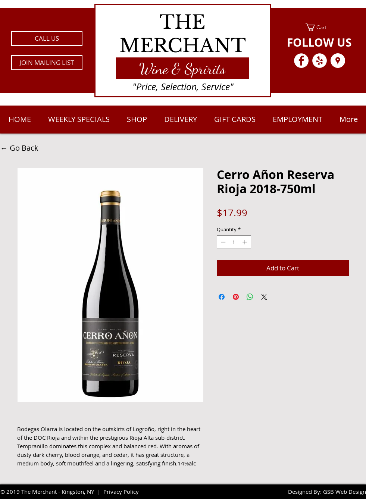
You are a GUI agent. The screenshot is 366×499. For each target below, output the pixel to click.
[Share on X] (264, 296)
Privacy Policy (121, 491)
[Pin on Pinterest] (235, 296)
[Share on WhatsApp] (249, 296)
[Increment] (245, 242)
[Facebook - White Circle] (301, 60)
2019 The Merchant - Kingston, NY (50, 491)
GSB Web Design (344, 491)
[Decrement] (222, 242)
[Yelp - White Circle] (319, 60)
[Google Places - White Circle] (338, 60)
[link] (320, 27)
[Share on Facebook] (221, 296)
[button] (46, 62)
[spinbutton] (233, 242)
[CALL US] (46, 38)
